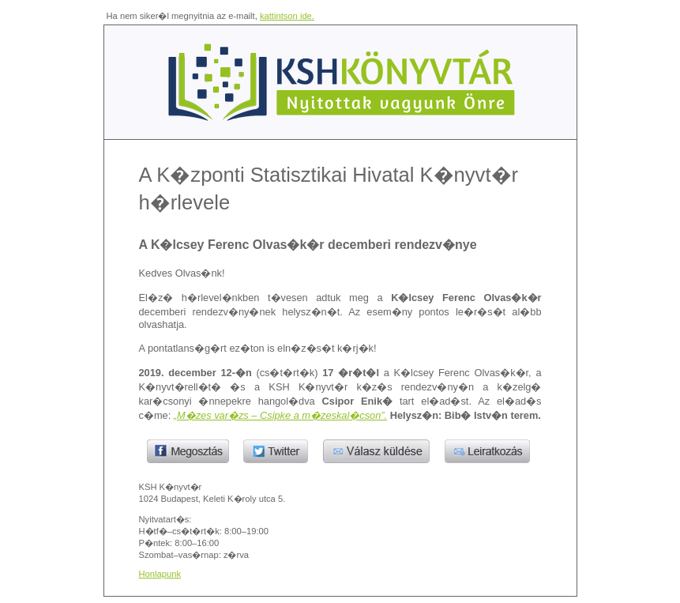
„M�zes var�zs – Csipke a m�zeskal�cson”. (280, 415)
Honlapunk (160, 574)
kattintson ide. (287, 16)
